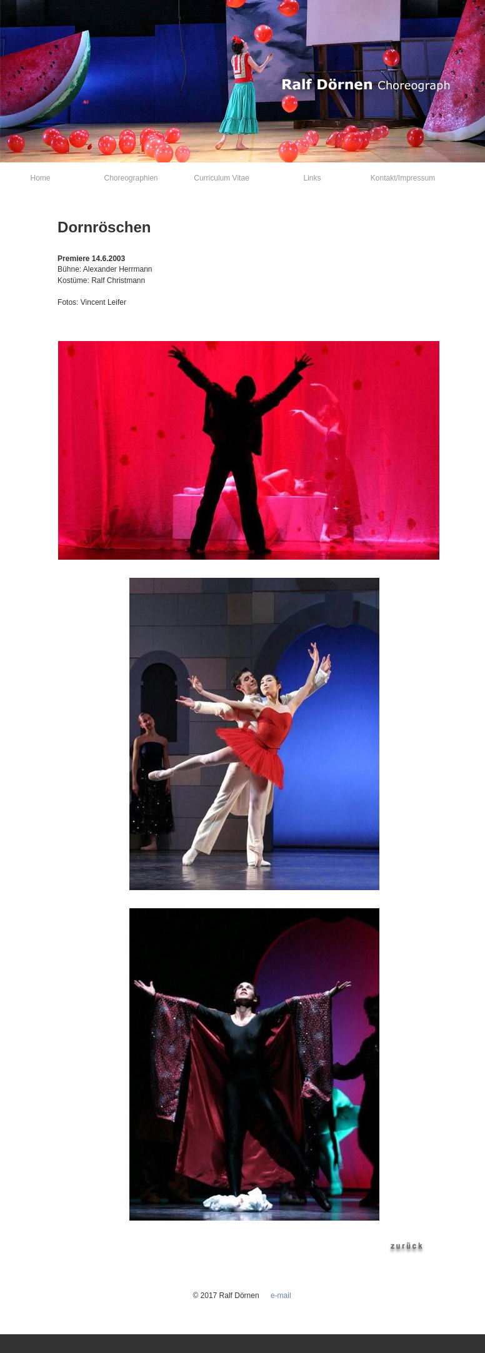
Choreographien (131, 178)
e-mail (281, 1295)
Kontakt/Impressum (403, 178)
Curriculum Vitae (221, 178)
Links (312, 178)
